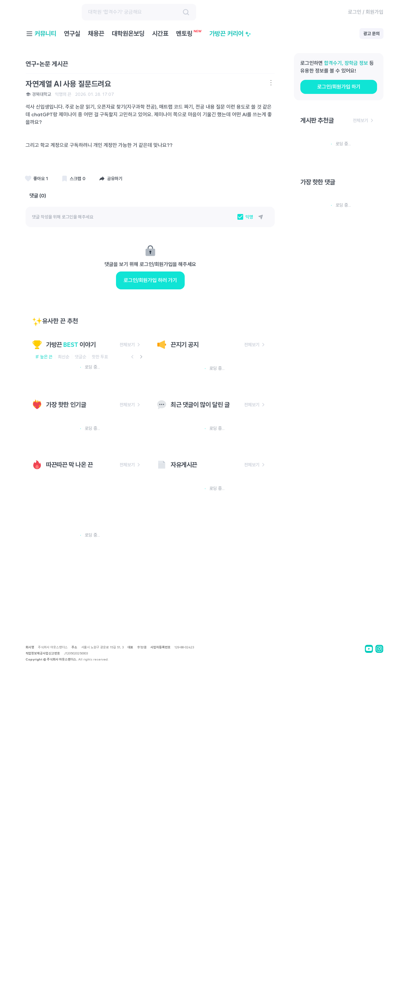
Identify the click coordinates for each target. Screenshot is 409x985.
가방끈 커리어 (230, 33)
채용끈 (96, 33)
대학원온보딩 (128, 33)
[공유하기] (111, 178)
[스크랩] (36, 178)
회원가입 (374, 12)
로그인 (354, 12)
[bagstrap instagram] (379, 970)
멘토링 (189, 33)
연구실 (72, 33)
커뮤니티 (45, 33)
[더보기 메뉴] (271, 83)
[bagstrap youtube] (369, 970)
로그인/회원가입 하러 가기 (150, 315)
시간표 (160, 33)
